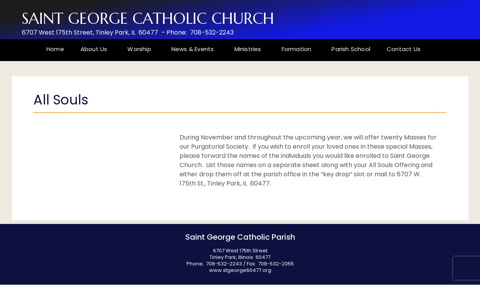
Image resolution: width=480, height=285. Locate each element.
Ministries (249, 49)
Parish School (351, 49)
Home (55, 49)
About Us (96, 49)
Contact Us (404, 49)
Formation (298, 49)
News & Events (195, 49)
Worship (141, 49)
